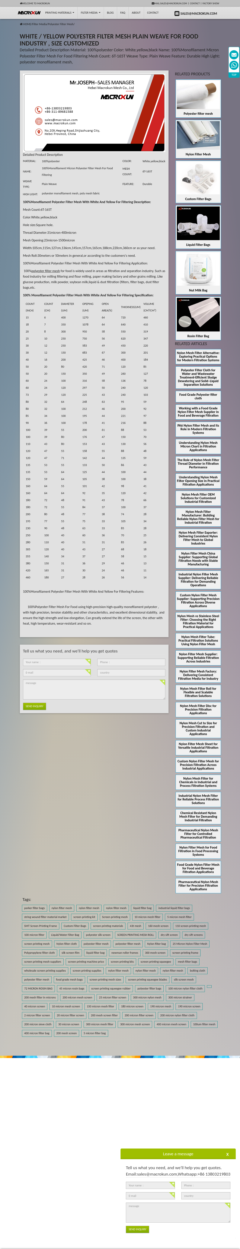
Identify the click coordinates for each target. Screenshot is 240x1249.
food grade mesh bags (69, 979)
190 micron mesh (160, 1006)
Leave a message (178, 1154)
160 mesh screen (158, 926)
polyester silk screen (98, 935)
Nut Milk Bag (198, 290)
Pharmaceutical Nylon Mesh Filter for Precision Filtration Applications (198, 885)
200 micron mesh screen (77, 997)
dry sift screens (194, 935)
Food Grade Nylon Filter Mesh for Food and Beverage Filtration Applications (198, 868)
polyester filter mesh (96, 944)
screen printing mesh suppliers (42, 962)
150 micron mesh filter (100, 1006)
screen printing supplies (87, 970)
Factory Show (211, 3)
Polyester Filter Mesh (61, 24)
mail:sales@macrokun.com (169, 3)
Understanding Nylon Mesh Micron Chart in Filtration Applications (198, 446)
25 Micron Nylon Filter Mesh (190, 944)
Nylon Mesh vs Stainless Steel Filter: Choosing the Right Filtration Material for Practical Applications (198, 621)
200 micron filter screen (139, 1015)
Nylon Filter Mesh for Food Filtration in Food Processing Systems (198, 851)
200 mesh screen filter (104, 1015)
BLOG (110, 12)
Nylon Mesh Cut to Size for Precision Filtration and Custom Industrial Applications (198, 728)
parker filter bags (34, 908)
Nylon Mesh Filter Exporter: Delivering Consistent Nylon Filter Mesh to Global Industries (198, 538)
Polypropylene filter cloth (39, 953)
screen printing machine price (86, 962)
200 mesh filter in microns (40, 997)
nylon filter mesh (62, 908)
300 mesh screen (155, 953)
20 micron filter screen (70, 1015)
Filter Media (90, 12)
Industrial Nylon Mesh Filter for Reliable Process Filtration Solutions (198, 799)
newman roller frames (124, 953)
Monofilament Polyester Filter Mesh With (60, 202)
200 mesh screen (66, 1033)
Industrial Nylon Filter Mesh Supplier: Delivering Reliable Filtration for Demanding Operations (198, 579)
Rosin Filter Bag (198, 336)
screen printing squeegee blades (147, 979)
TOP (234, 75)
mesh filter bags (187, 962)
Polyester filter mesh (198, 114)
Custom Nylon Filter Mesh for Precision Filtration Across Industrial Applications (198, 764)
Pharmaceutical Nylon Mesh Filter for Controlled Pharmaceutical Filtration (198, 833)
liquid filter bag (142, 908)
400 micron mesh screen (171, 1024)
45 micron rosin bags (71, 988)
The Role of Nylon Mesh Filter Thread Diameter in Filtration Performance (198, 463)
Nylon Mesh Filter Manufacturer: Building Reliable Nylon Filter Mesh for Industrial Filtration (198, 517)
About (136, 12)
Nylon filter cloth (67, 944)
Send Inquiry (35, 706)
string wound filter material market (45, 917)
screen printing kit (84, 917)
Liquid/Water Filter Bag (65, 935)
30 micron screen (68, 1024)
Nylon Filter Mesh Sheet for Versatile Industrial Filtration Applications (198, 747)
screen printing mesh (37, 944)
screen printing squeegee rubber (111, 988)
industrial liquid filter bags (174, 908)
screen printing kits (122, 962)
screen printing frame (185, 953)
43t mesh (135, 926)
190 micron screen (189, 1006)
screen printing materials (108, 926)
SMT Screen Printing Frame (40, 926)
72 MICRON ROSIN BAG (38, 988)
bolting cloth (197, 970)
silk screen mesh (184, 979)
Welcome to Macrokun (35, 3)
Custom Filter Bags (198, 199)
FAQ (122, 12)
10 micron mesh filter (147, 917)
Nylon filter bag (156, 944)
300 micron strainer (180, 997)
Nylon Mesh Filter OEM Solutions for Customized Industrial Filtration (198, 498)
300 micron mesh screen (135, 1024)
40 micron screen (34, 1006)
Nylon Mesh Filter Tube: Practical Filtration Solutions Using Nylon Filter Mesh (198, 640)
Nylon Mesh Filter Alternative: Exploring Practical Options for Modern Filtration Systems (198, 356)
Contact (195, 3)
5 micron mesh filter (179, 917)
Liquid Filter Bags (198, 245)
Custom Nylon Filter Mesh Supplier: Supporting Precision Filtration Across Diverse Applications (198, 600)
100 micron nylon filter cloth (185, 988)
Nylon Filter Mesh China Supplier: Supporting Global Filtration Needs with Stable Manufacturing (198, 558)
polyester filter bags (149, 988)
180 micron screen (132, 1006)
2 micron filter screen (37, 1015)
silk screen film (71, 953)
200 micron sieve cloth (38, 1024)
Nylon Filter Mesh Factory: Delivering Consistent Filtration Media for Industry (198, 675)
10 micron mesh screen (66, 1006)
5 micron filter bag (95, 1033)
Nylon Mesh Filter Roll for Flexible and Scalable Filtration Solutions (198, 692)
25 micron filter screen (112, 997)
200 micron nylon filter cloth (177, 1015)
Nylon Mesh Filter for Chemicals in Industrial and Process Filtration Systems (198, 782)
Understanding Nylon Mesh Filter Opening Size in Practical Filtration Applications (198, 480)
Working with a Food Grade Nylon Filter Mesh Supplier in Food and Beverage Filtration (198, 411)
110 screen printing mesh (190, 926)
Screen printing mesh (115, 917)
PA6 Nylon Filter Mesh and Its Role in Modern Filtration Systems (198, 429)
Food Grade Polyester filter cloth (198, 396)
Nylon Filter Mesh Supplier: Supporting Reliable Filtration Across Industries (198, 657)
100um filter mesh (204, 1024)
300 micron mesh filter (99, 1024)
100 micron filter (34, 935)
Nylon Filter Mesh (198, 154)
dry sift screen (169, 935)
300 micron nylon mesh (147, 997)
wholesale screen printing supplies (45, 970)
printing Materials (59, 12)
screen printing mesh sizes (105, 979)
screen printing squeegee (156, 962)
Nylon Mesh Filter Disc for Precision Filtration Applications (198, 709)
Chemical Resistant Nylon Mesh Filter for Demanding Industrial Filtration (198, 816)
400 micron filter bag (36, 1033)
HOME (27, 24)
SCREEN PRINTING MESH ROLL (135, 935)
